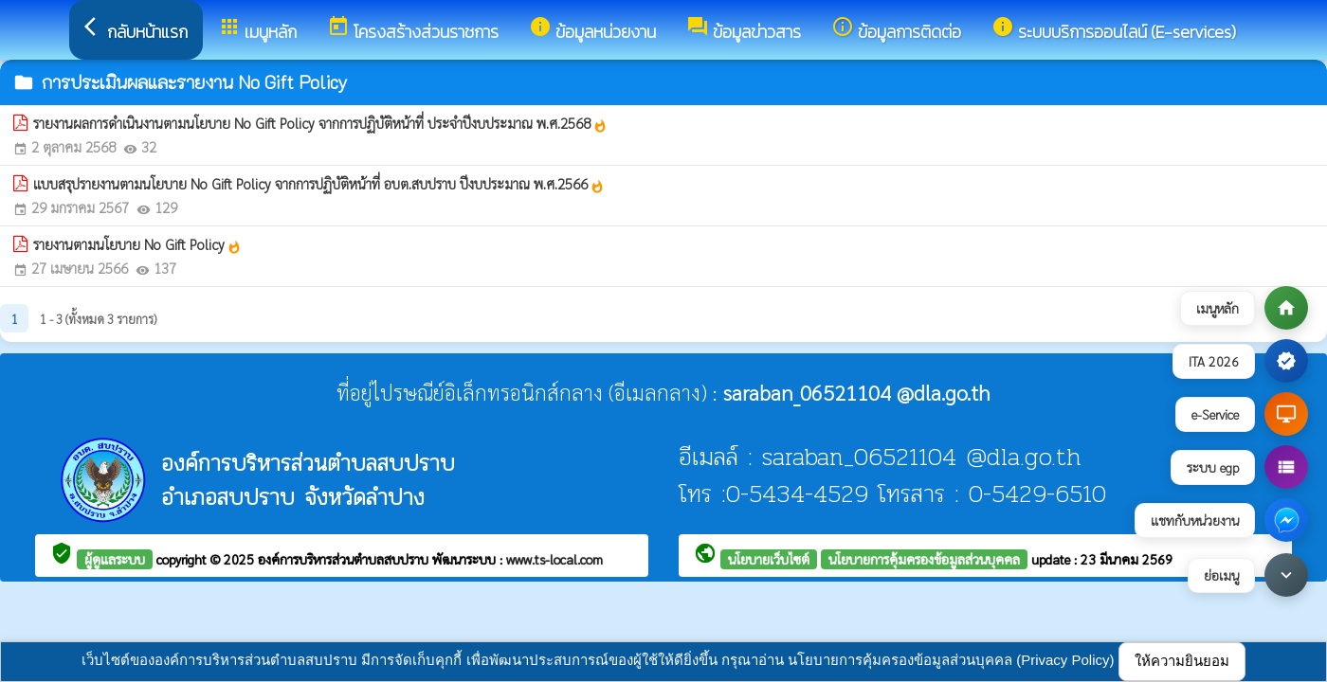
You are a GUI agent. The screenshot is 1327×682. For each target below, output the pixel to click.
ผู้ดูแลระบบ (114, 558)
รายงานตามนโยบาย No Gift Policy (137, 244)
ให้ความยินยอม (1182, 661)
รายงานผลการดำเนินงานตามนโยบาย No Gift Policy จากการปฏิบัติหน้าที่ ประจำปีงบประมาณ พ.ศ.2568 (320, 123)
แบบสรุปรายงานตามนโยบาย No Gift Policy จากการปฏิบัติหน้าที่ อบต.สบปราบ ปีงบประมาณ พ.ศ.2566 (319, 183)
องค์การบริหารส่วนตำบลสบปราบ (345, 558)
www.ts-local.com (554, 558)
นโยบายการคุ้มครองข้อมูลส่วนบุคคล (924, 558)
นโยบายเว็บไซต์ (768, 558)
